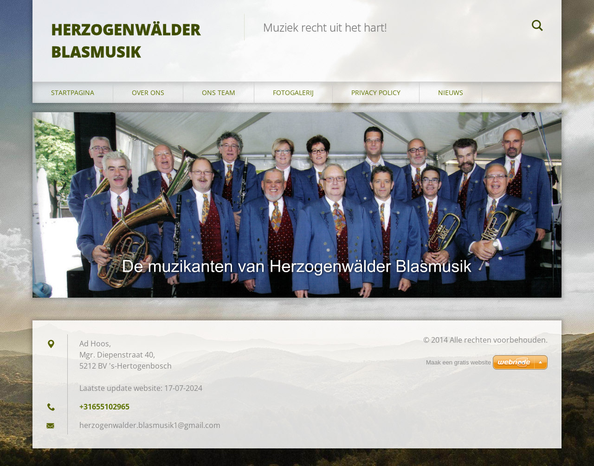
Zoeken (537, 27)
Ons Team (218, 92)
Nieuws (450, 92)
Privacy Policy (375, 92)
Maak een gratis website (458, 362)
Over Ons (148, 92)
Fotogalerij (293, 92)
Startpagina (72, 92)
